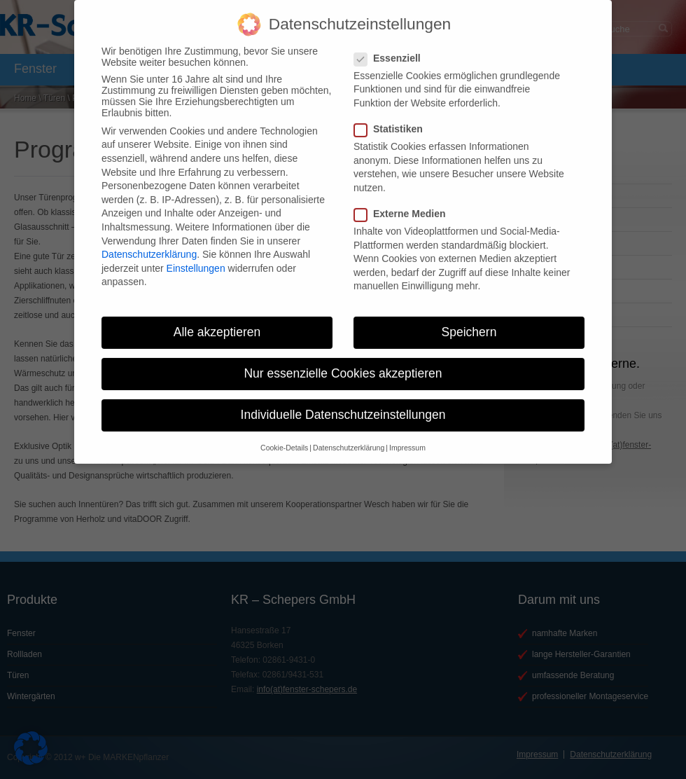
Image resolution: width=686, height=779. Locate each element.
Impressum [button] (407, 438)
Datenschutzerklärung (149, 245)
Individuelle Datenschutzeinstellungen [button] (343, 406)
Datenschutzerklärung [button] (348, 438)
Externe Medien (405, 204)
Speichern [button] (469, 323)
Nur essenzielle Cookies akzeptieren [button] (343, 364)
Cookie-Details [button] (284, 438)
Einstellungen (196, 258)
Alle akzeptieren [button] (217, 323)
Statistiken (394, 119)
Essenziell (393, 48)
